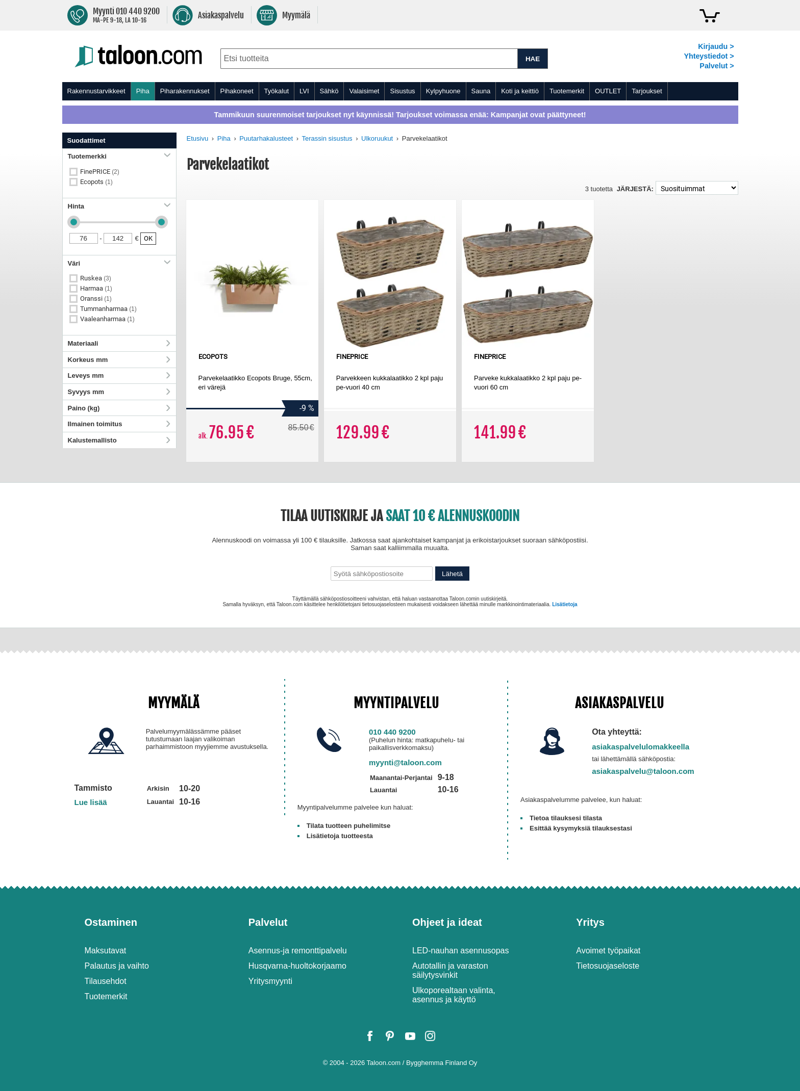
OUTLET (608, 91)
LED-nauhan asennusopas (460, 950)
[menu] (400, 91)
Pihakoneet (237, 91)
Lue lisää (90, 802)
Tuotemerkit (566, 91)
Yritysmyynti (270, 981)
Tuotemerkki (119, 156)
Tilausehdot (106, 981)
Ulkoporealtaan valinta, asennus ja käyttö (453, 995)
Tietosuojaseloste (607, 966)
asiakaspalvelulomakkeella (640, 746)
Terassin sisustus (327, 138)
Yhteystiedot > (709, 56)
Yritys (590, 922)
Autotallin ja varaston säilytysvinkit (450, 970)
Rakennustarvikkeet (96, 91)
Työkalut (276, 91)
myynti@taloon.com (405, 762)
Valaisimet (364, 91)
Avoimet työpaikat (608, 950)
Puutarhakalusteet (266, 138)
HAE (533, 59)
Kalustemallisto (119, 440)
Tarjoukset (647, 91)
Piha (142, 91)
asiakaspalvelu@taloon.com (643, 771)
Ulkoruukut (377, 138)
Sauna (481, 91)
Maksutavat (106, 950)
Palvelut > (716, 66)
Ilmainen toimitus (119, 424)
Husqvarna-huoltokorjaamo (297, 966)
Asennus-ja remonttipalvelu (297, 950)
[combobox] (369, 58)
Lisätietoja (564, 604)
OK (148, 238)
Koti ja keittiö (520, 91)
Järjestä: (635, 189)
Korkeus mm (119, 359)
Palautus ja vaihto (117, 966)
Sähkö (329, 91)
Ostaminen (111, 922)
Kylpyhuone (443, 91)
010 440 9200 (392, 732)
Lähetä (452, 574)
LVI (304, 91)
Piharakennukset (185, 91)
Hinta (119, 206)
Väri (119, 263)
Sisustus (402, 91)
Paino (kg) (119, 408)
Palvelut (268, 922)
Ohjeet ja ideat (447, 922)
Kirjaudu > (716, 46)
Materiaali (119, 343)
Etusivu (198, 138)
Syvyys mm (119, 392)
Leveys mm (119, 375)
